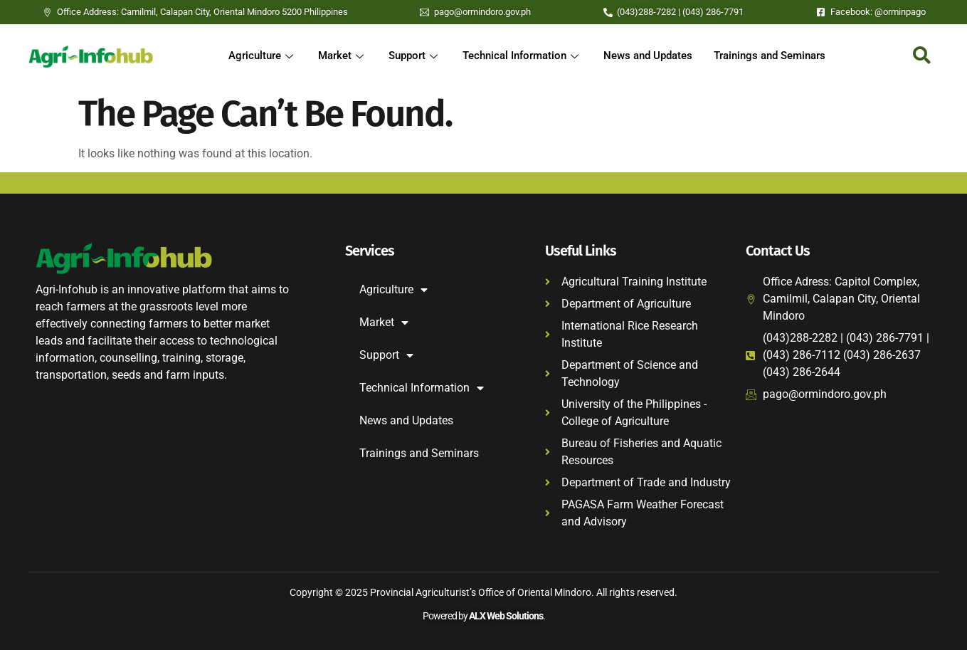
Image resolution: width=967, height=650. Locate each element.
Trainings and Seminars (769, 56)
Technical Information (522, 56)
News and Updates (647, 56)
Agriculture (262, 56)
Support (415, 56)
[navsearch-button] (921, 56)
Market (342, 56)
